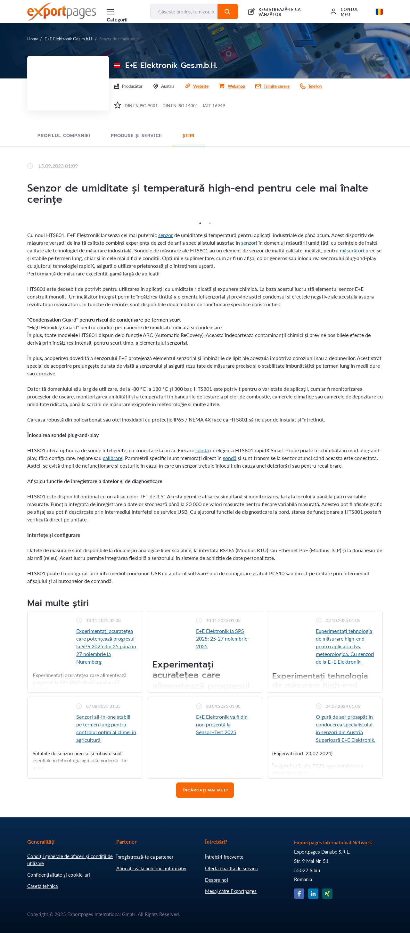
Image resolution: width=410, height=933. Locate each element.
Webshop (236, 86)
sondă (202, 450)
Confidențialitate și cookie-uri (58, 875)
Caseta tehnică (42, 886)
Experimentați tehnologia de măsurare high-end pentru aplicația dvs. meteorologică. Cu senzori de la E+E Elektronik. (345, 646)
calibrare (112, 458)
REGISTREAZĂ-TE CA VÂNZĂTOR (279, 12)
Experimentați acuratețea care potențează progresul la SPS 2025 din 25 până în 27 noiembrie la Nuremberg (106, 646)
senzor (165, 235)
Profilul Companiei (63, 135)
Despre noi (216, 880)
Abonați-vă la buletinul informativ (151, 868)
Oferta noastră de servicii (231, 868)
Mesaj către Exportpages (231, 891)
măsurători (352, 250)
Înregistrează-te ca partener (144, 857)
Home (32, 38)
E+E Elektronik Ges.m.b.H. (69, 38)
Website (201, 86)
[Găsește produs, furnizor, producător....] (184, 11)
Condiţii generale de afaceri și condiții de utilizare (70, 859)
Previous (22, 218)
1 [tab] (200, 223)
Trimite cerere (277, 86)
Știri (188, 135)
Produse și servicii (136, 135)
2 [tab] (210, 223)
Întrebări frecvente (224, 857)
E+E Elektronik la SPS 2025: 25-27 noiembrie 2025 (221, 638)
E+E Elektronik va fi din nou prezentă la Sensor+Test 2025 (222, 724)
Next (387, 218)
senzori (249, 243)
